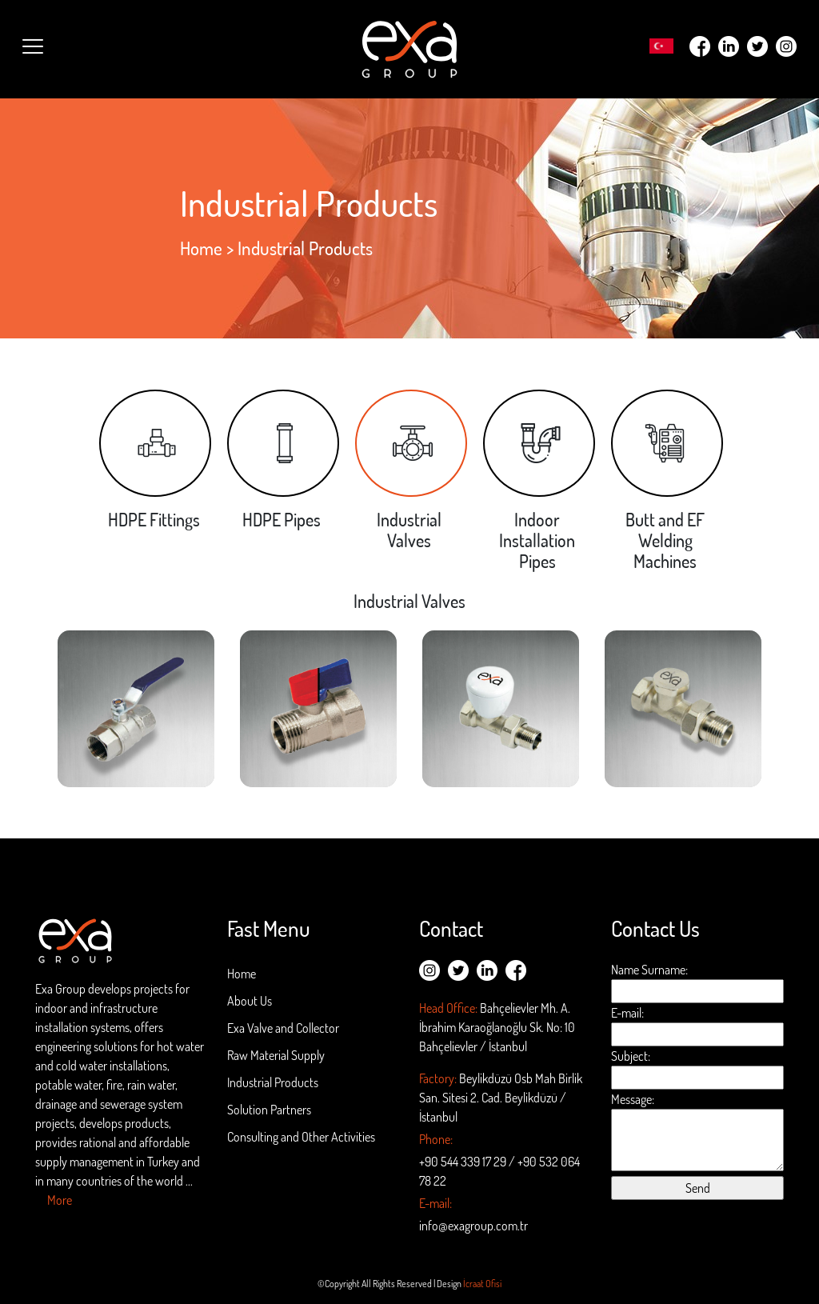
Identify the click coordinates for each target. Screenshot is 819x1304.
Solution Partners (269, 1110)
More (59, 1200)
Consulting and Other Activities (301, 1137)
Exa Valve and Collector (283, 1028)
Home (201, 248)
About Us (249, 1001)
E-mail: (697, 1025)
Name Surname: (697, 982)
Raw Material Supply (276, 1055)
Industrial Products (272, 1082)
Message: (697, 1131)
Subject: (697, 1069)
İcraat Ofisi (482, 1284)
